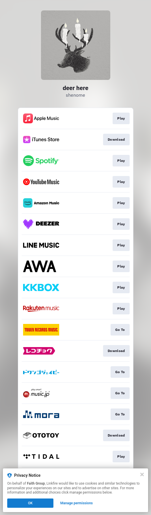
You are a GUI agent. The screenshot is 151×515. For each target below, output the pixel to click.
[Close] (142, 474)
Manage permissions (76, 503)
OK (30, 503)
